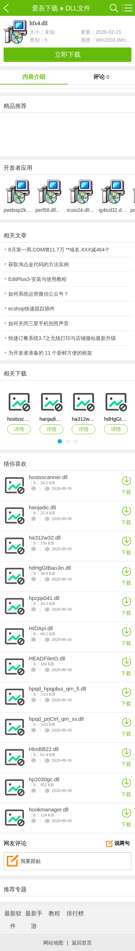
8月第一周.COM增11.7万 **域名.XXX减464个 (59, 249)
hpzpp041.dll (44, 598)
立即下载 (68, 54)
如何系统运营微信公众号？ (38, 294)
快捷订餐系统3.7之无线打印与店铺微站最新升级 (62, 338)
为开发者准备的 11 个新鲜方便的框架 (50, 353)
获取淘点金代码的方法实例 (38, 264)
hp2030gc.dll (44, 779)
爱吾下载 (10, 8)
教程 (54, 913)
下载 (126, 485)
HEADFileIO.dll (47, 658)
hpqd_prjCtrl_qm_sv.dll (56, 719)
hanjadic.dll (42, 507)
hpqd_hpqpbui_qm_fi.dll (57, 689)
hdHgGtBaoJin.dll (50, 568)
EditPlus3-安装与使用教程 (37, 279)
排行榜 (75, 913)
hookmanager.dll (48, 810)
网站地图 (53, 943)
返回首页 (82, 943)
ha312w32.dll (44, 538)
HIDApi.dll (41, 628)
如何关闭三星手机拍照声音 (38, 323)
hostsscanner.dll (48, 477)
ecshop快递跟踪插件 (31, 308)
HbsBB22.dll (44, 749)
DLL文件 (78, 8)
